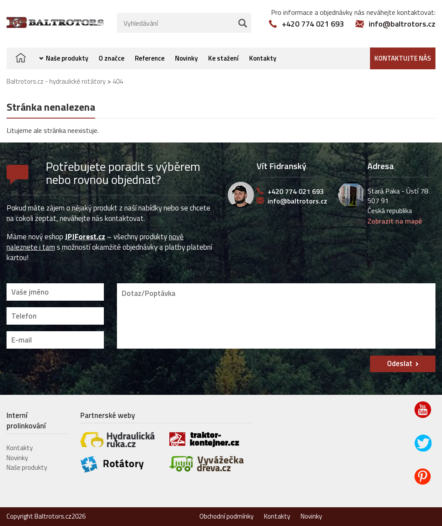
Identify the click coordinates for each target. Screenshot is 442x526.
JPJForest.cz (85, 236)
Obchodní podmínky (226, 516)
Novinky (186, 58)
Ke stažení (223, 58)
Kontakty (262, 58)
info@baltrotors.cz (402, 24)
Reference (149, 58)
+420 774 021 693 (313, 24)
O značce (111, 58)
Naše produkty (67, 58)
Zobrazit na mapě (394, 220)
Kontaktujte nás (402, 58)
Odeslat (399, 363)
